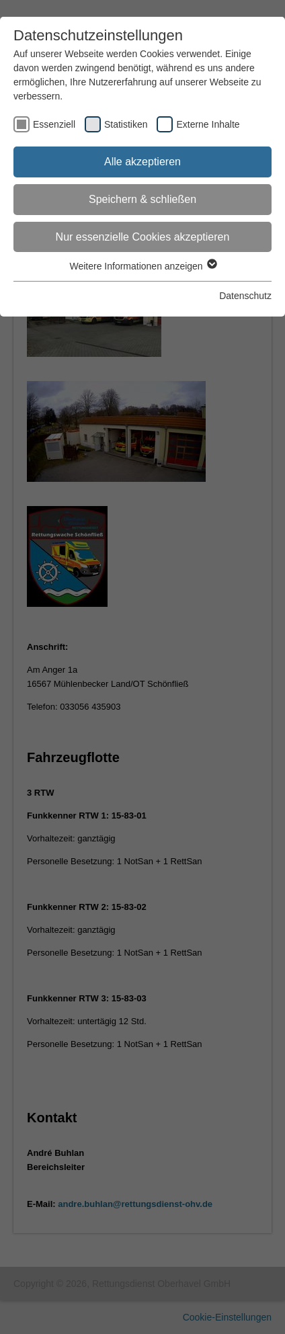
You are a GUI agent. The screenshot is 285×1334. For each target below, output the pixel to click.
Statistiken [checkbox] (126, 124)
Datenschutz (245, 295)
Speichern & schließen (142, 199)
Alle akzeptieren (142, 161)
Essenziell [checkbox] (54, 124)
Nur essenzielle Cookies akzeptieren (143, 237)
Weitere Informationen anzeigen (142, 266)
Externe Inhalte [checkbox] (207, 124)
